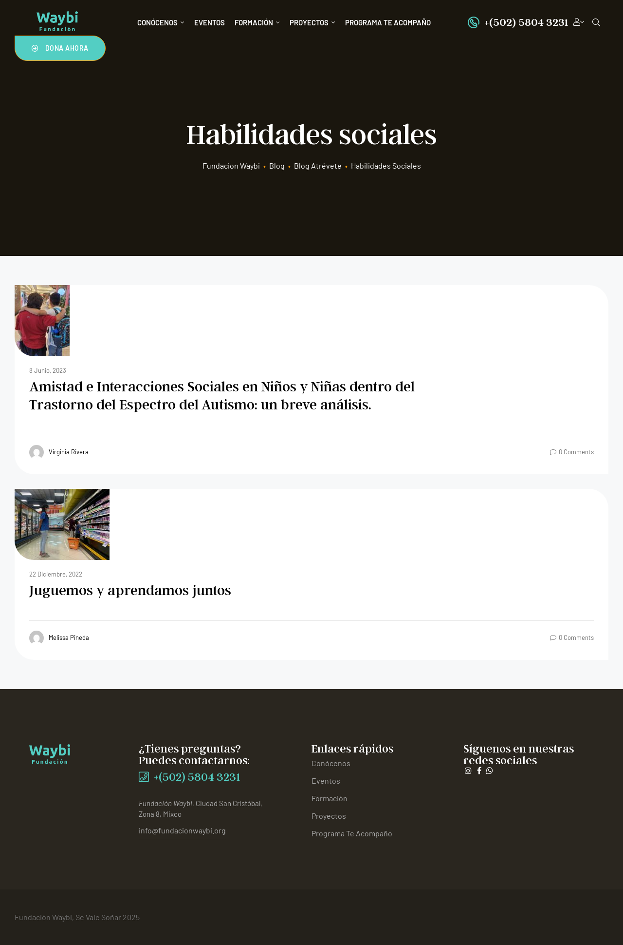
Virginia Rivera (59, 452)
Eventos (209, 22)
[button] (60, 48)
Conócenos (160, 22)
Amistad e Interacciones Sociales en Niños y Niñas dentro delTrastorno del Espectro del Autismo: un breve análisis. (222, 395)
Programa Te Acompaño (388, 22)
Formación (257, 22)
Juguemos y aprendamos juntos (130, 589)
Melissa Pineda (59, 638)
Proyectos (312, 22)
